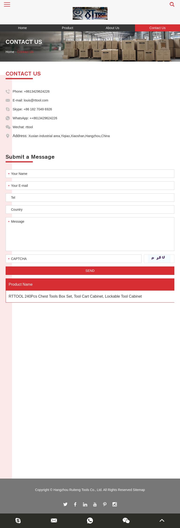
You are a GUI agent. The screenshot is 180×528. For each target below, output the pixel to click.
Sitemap (139, 490)
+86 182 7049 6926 (38, 109)
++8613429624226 (43, 118)
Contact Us (157, 28)
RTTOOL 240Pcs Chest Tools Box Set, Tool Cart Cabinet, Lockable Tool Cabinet (75, 296)
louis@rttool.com (36, 100)
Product (67, 28)
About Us (112, 28)
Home (22, 28)
